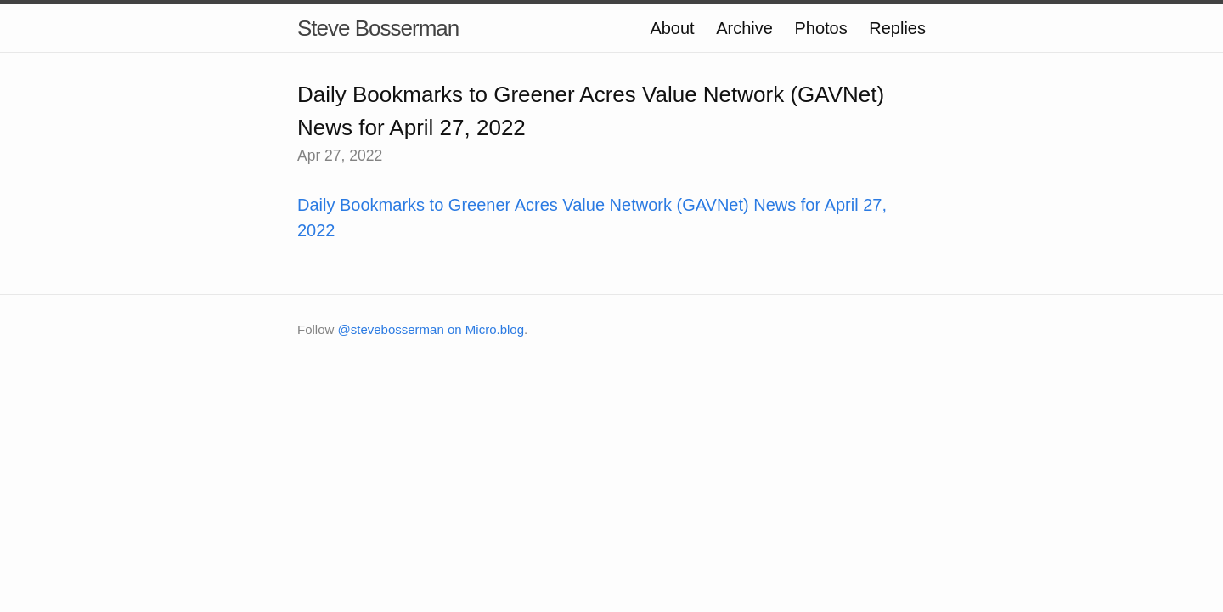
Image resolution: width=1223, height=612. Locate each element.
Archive (744, 28)
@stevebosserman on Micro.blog (431, 329)
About (672, 28)
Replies (897, 28)
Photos (820, 28)
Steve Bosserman (378, 28)
